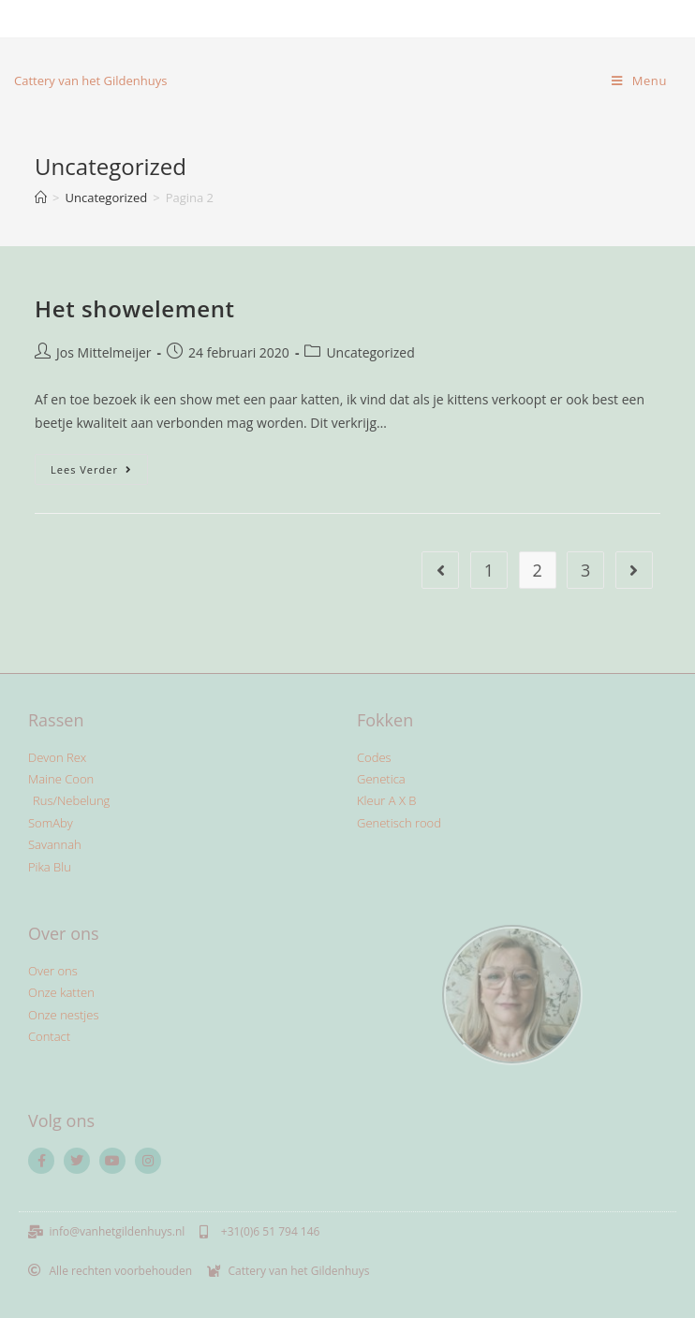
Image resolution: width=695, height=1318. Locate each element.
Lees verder (99, 465)
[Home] (41, 197)
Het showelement (135, 308)
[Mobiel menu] (639, 80)
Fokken (385, 720)
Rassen (55, 720)
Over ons (63, 933)
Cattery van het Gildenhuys (90, 80)
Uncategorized (370, 352)
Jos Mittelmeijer (103, 352)
